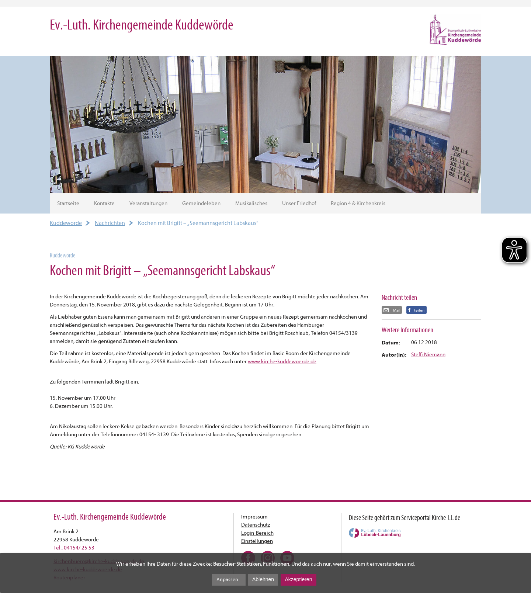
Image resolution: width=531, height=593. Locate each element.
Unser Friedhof (299, 203)
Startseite (68, 203)
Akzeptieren (298, 579)
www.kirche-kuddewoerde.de (282, 361)
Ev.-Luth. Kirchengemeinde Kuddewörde (141, 25)
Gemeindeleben (201, 203)
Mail (396, 310)
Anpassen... (229, 579)
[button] (416, 310)
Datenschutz (255, 525)
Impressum (254, 517)
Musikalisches (251, 203)
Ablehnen (263, 579)
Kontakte (104, 203)
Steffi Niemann (428, 354)
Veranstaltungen (148, 203)
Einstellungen (257, 541)
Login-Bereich (257, 533)
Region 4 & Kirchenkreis (358, 203)
